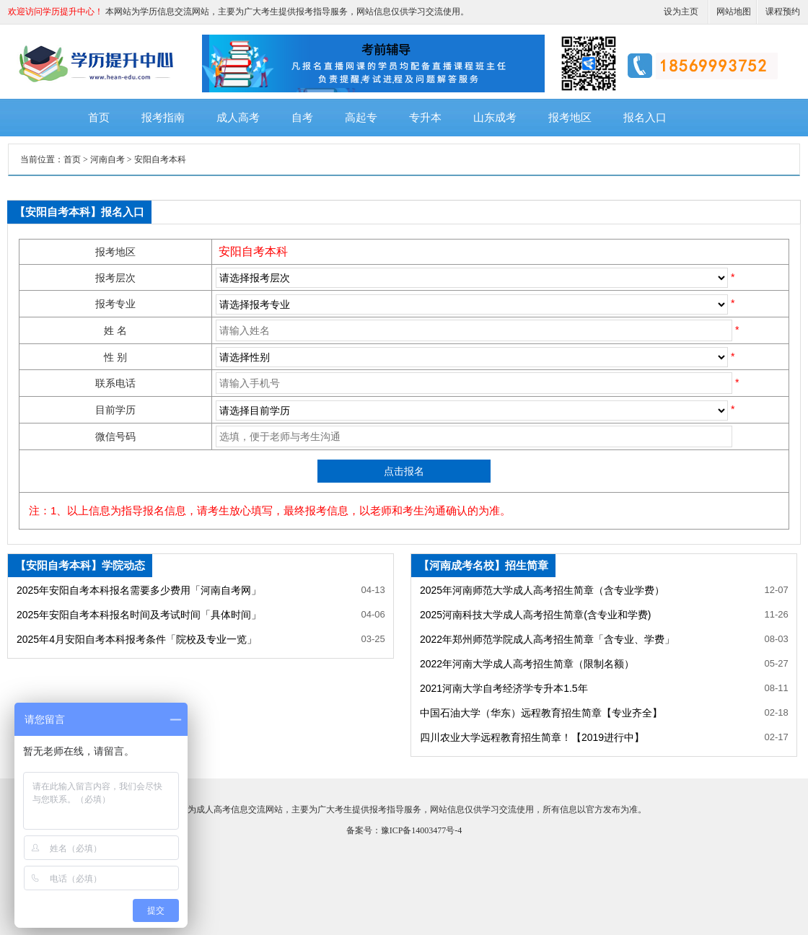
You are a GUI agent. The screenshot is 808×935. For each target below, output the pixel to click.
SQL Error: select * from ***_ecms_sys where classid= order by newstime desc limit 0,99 (472, 304)
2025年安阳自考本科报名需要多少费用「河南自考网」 (139, 590)
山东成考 (495, 117)
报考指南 (163, 117)
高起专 (361, 117)
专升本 (425, 117)
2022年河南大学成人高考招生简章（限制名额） (527, 664)
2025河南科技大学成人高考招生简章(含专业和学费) (535, 614)
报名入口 (645, 117)
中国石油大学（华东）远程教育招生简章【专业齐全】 (541, 713)
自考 (302, 117)
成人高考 (238, 117)
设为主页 (681, 11)
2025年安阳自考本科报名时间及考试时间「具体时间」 (139, 614)
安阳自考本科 (160, 159)
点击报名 (404, 471)
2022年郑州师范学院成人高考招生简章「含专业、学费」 (547, 639)
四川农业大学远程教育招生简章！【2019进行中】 (532, 737)
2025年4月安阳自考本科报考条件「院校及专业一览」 (137, 639)
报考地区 (570, 117)
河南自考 (107, 159)
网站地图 (733, 11)
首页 (99, 117)
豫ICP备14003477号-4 (421, 830)
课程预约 (782, 11)
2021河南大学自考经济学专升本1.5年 (504, 688)
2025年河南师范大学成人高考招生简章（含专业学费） (542, 590)
